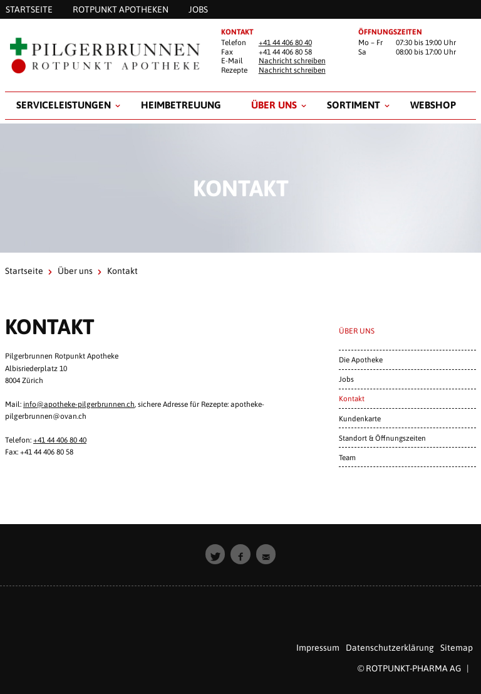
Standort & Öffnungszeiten (382, 438)
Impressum (317, 648)
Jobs (346, 379)
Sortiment (353, 104)
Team (347, 457)
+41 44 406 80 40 (285, 42)
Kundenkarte (360, 418)
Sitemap (456, 648)
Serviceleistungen (63, 104)
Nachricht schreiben (292, 60)
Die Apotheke (361, 359)
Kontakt (352, 398)
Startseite (24, 271)
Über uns (274, 104)
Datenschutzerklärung (390, 648)
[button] (215, 554)
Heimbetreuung (181, 104)
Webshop (433, 104)
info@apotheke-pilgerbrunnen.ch (79, 404)
